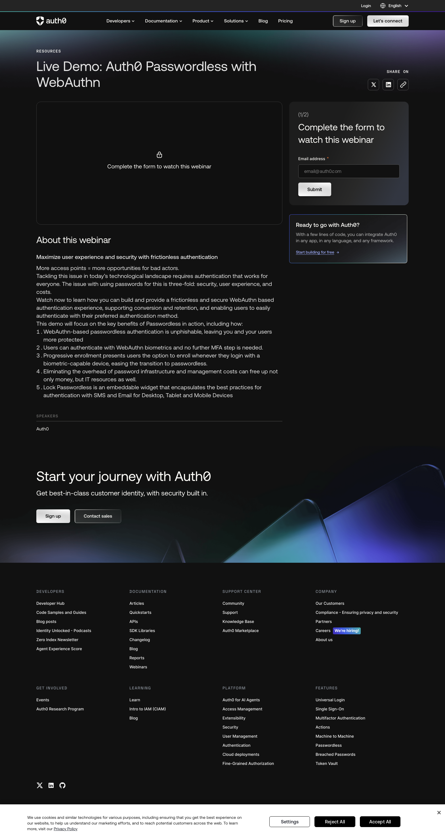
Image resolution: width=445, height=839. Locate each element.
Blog (133, 648)
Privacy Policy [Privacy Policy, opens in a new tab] (65, 829)
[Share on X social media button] (373, 84)
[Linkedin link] (51, 785)
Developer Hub (50, 603)
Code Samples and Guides (61, 612)
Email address (312, 158)
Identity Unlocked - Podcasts (63, 630)
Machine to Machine (335, 736)
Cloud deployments (240, 754)
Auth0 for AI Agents (241, 700)
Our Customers (330, 603)
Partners (324, 621)
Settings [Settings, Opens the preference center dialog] (290, 821)
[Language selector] (394, 6)
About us (324, 639)
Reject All (335, 821)
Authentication (236, 745)
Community (233, 603)
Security (230, 727)
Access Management (242, 709)
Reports (136, 658)
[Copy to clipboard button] (403, 84)
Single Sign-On (330, 709)
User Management (239, 736)
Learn (134, 700)
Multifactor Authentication (340, 718)
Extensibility (233, 718)
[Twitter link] (39, 785)
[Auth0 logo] (51, 21)
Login (366, 5)
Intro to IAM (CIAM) (147, 709)
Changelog (139, 639)
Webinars (138, 667)
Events (42, 700)
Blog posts (46, 621)
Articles (136, 603)
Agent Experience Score (59, 648)
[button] (348, 21)
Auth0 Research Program (60, 709)
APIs (133, 621)
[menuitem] (120, 21)
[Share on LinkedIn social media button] (388, 84)
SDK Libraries (142, 630)
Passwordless (329, 745)
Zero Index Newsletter (57, 639)
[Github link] (62, 785)
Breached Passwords (335, 754)
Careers (338, 630)
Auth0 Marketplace (240, 630)
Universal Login (330, 700)
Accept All (380, 821)
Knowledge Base (238, 621)
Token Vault (327, 763)
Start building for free (315, 252)
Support (230, 612)
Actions (323, 727)
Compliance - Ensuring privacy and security (357, 612)
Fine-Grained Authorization (248, 763)
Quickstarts (140, 612)
